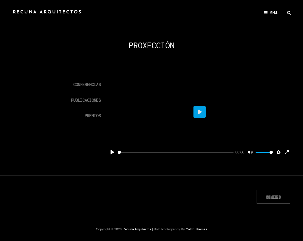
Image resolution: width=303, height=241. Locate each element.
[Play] (112, 152)
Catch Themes (196, 229)
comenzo (273, 196)
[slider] (175, 152)
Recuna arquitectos (47, 12)
